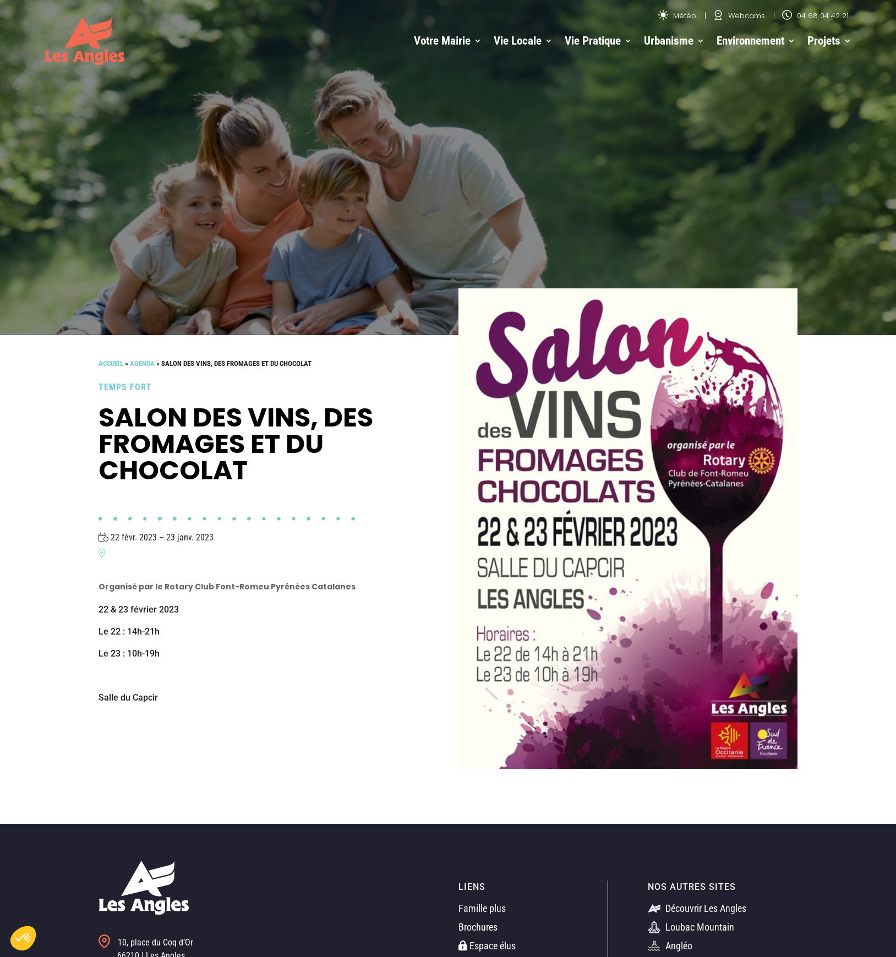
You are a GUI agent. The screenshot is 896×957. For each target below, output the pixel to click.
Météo (677, 15)
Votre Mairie (442, 40)
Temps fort (125, 387)
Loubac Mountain (691, 927)
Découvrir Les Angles (697, 908)
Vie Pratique (593, 40)
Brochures (478, 927)
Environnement (750, 40)
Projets (823, 40)
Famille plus (482, 908)
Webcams (739, 15)
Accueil (111, 363)
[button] (23, 938)
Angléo (670, 945)
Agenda (142, 363)
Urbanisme (668, 40)
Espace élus (487, 945)
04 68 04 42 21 (815, 15)
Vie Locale (518, 40)
